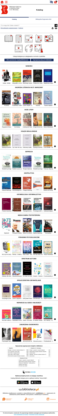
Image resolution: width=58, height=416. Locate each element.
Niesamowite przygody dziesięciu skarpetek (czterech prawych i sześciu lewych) (23, 355)
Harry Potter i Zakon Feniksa (13, 354)
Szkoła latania (32, 352)
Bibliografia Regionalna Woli (43, 19)
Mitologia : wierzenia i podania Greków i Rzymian (17, 350)
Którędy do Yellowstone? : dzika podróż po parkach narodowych (31, 363)
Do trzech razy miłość (23, 365)
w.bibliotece (40, 393)
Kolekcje (20, 28)
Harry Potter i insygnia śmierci (14, 352)
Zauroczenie (32, 355)
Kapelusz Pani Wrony (23, 364)
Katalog (14, 19)
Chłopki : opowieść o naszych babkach (37, 350)
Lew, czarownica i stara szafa (13, 351)
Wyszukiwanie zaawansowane (9, 28)
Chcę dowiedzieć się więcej (21, 414)
